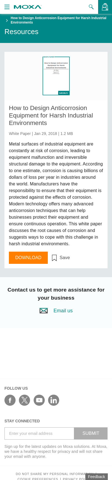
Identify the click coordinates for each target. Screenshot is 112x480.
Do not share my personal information (55, 474)
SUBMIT (91, 433)
